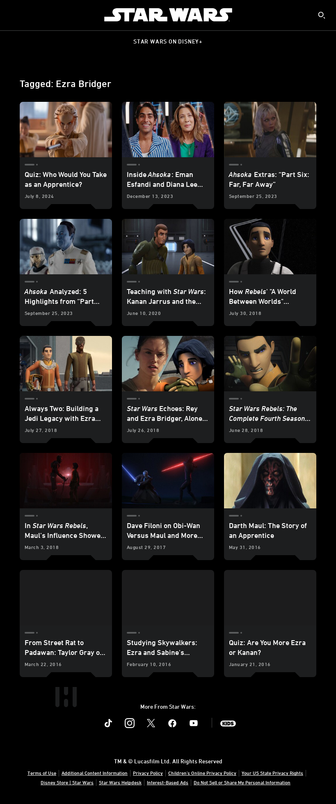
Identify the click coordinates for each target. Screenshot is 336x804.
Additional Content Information (95, 773)
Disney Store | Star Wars (67, 782)
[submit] (321, 15)
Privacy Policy (148, 773)
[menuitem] (13, 15)
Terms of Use (41, 773)
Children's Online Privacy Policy (202, 773)
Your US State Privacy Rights (272, 773)
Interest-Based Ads (167, 782)
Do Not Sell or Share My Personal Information (242, 782)
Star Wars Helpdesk (120, 782)
